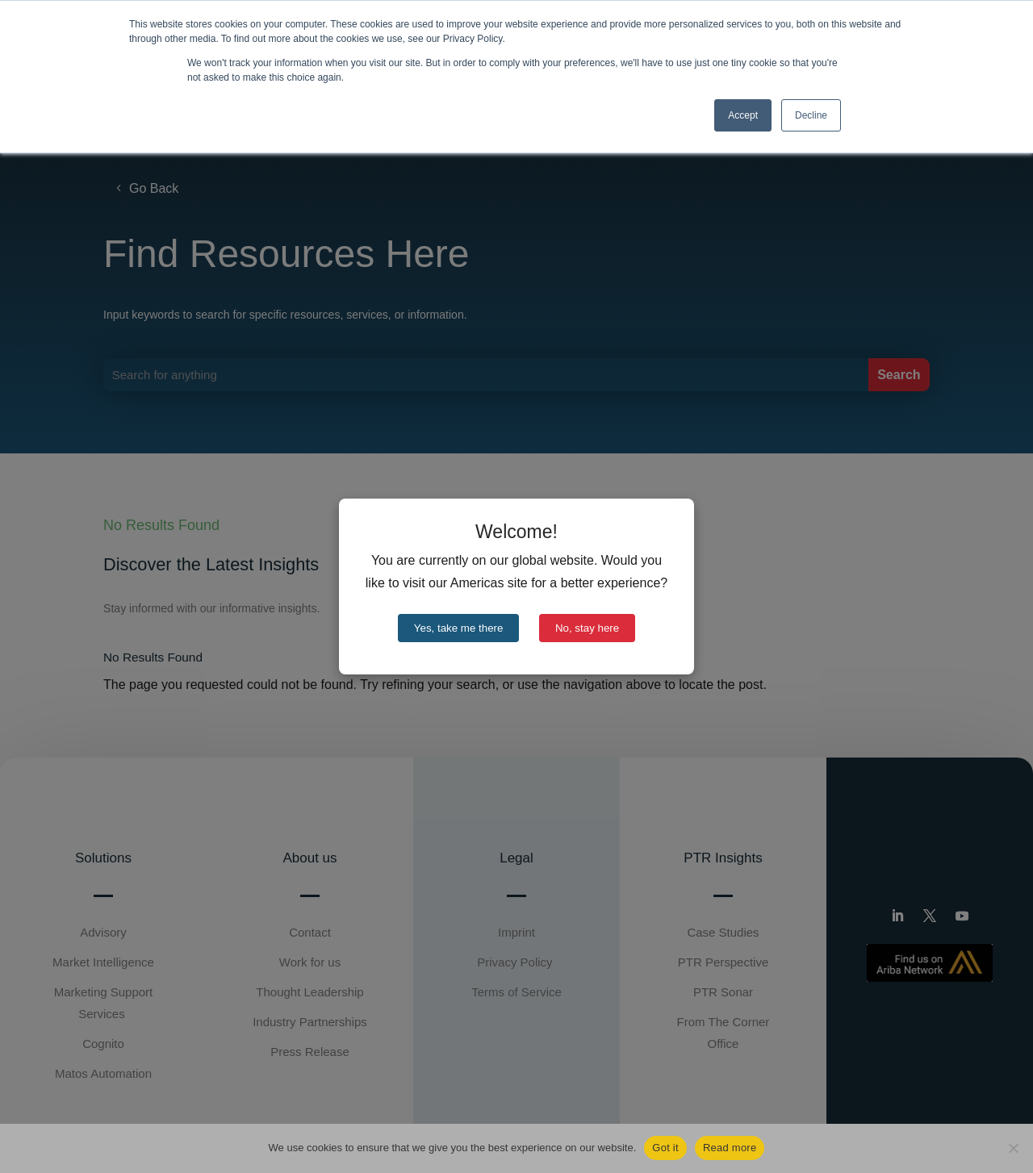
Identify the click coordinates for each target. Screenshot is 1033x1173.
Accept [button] (743, 115)
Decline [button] (811, 115)
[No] (1013, 1148)
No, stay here (587, 628)
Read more (730, 1148)
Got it (665, 1148)
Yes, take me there (459, 628)
